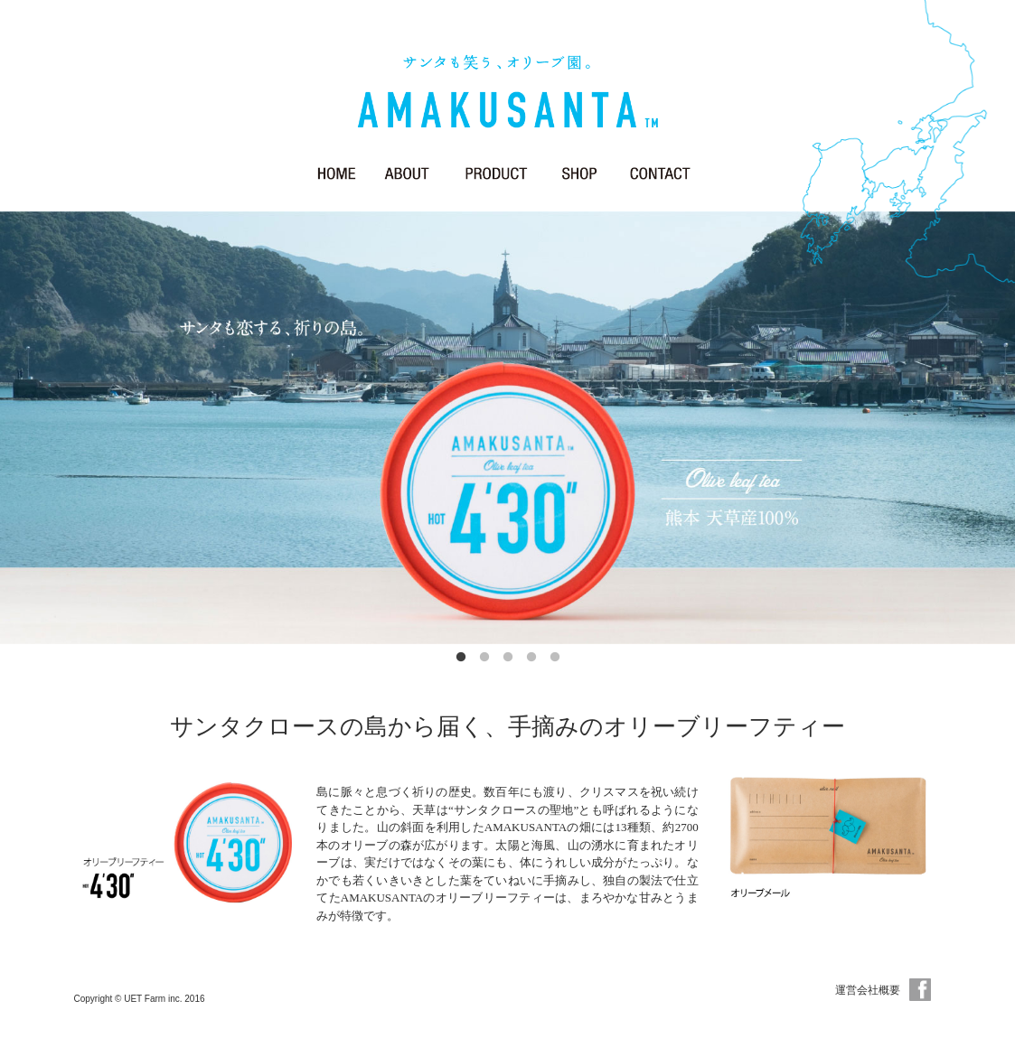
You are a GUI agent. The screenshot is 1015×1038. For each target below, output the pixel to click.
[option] (507, 427)
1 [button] (461, 658)
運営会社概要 (867, 990)
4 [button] (531, 658)
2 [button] (484, 658)
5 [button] (555, 658)
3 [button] (508, 658)
